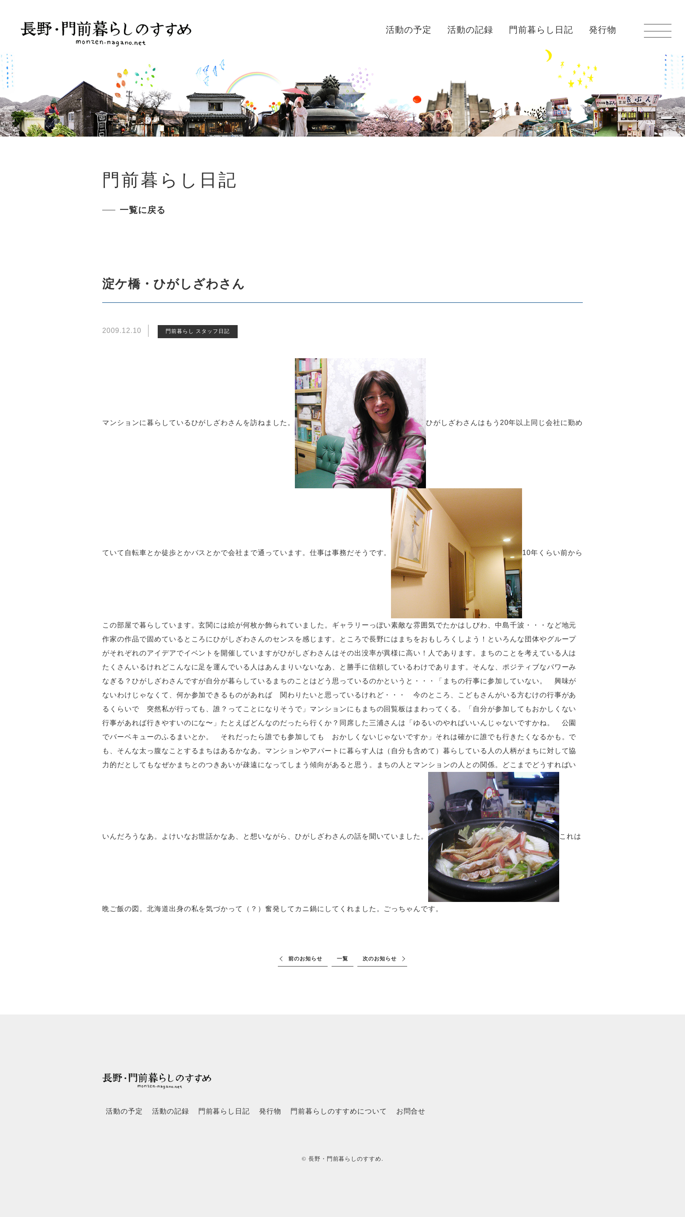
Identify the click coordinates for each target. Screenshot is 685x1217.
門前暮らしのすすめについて (339, 1111)
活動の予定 (409, 29)
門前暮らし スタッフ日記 (198, 331)
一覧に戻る (143, 210)
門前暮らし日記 (541, 29)
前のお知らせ (305, 959)
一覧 (342, 959)
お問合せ (411, 1111)
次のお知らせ (380, 959)
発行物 (602, 29)
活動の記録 (470, 29)
